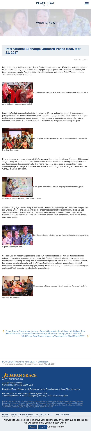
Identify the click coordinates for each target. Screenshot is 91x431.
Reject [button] (42, 427)
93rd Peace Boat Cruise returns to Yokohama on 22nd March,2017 (52, 336)
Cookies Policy (55, 426)
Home (5, 414)
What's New (45, 23)
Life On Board (63, 414)
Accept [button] (32, 427)
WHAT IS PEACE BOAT (22, 414)
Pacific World (44, 414)
